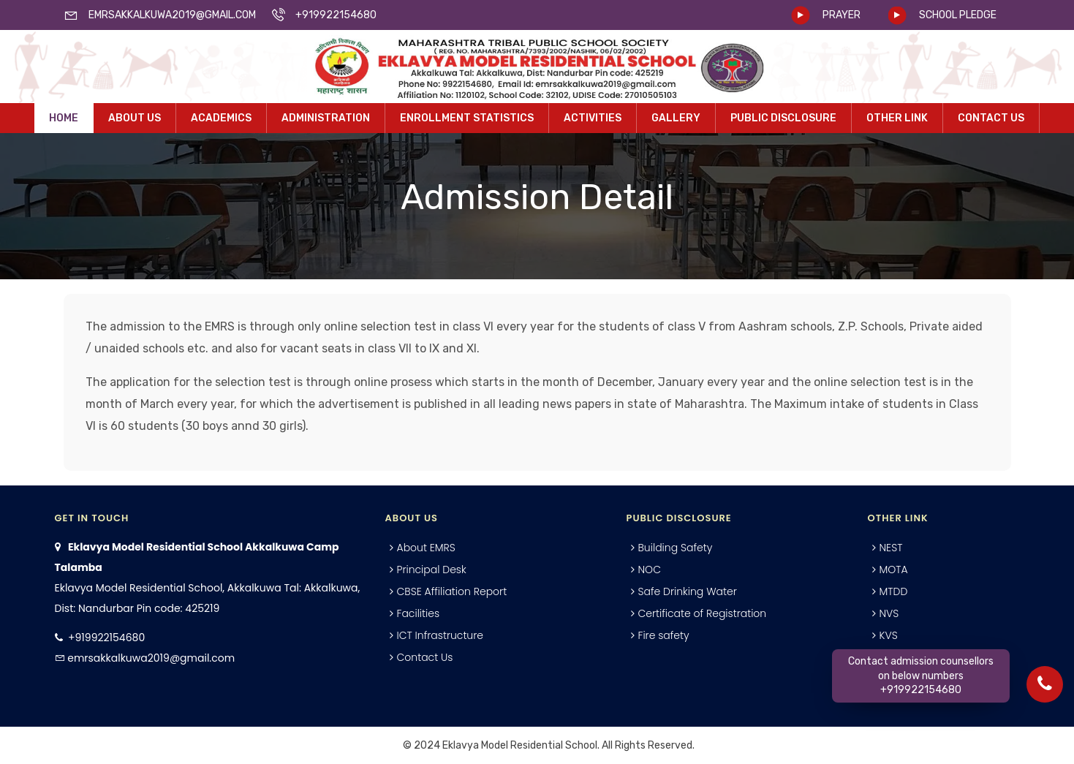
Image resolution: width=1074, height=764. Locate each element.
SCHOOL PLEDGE (958, 15)
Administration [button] (325, 118)
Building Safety (675, 547)
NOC (649, 569)
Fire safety (663, 635)
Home (63, 118)
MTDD (894, 591)
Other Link (897, 118)
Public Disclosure (783, 118)
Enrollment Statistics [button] (467, 118)
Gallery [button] (675, 118)
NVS (889, 613)
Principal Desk (431, 569)
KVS (889, 635)
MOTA (894, 569)
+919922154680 (106, 637)
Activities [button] (592, 118)
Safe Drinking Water (687, 591)
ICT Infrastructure (440, 635)
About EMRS (426, 547)
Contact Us (991, 118)
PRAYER (841, 15)
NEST (891, 547)
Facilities (418, 613)
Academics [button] (221, 118)
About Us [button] (134, 118)
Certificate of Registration (702, 613)
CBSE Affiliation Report (452, 591)
